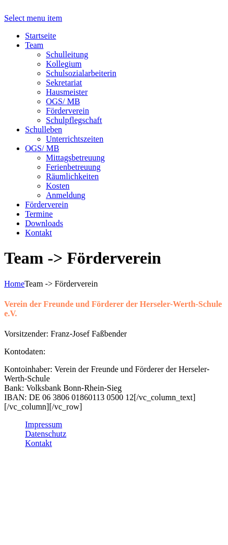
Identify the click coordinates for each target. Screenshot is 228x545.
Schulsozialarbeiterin (81, 73)
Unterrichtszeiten (74, 138)
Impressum (43, 424)
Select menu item (33, 18)
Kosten (57, 185)
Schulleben (43, 129)
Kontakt (38, 232)
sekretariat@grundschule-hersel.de (92, 531)
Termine (39, 213)
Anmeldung (66, 195)
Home (14, 283)
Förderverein (67, 110)
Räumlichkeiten (72, 176)
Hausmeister (67, 92)
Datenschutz (45, 433)
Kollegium (63, 63)
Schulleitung (67, 54)
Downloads (44, 223)
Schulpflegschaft (74, 120)
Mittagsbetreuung (75, 157)
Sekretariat (64, 82)
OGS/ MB (63, 101)
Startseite (40, 35)
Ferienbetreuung (73, 167)
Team (34, 45)
